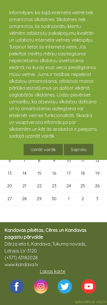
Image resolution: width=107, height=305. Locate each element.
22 (39, 185)
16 (54, 173)
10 (68, 160)
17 (69, 173)
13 (10, 173)
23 (54, 185)
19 (97, 173)
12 (97, 160)
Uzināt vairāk (43, 149)
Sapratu (78, 149)
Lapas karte (52, 271)
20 (9, 185)
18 (83, 173)
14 (25, 173)
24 (68, 185)
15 (39, 173)
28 (24, 198)
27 (9, 198)
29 (39, 198)
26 (97, 185)
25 (82, 185)
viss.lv (101, 301)
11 (82, 160)
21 (25, 185)
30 (54, 198)
